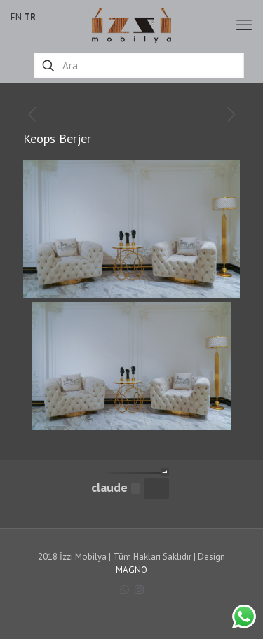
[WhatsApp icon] (124, 589)
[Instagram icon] (139, 589)
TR (30, 17)
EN (16, 17)
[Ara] (139, 65)
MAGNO (131, 570)
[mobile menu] (244, 24)
